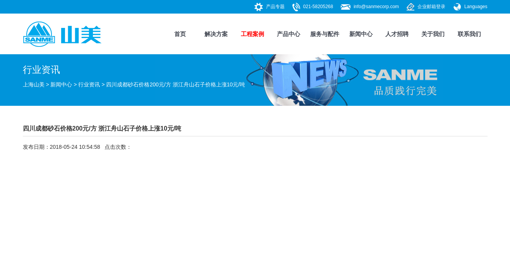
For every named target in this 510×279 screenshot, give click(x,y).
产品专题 (275, 6)
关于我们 (433, 34)
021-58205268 (318, 6)
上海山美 (34, 84)
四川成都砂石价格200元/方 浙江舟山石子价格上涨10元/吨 (175, 84)
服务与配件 (324, 34)
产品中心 (288, 34)
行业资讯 (89, 84)
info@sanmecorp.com (376, 6)
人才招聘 (397, 34)
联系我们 (469, 34)
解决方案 (216, 34)
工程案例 (252, 34)
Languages (475, 6)
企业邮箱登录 (431, 6)
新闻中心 (361, 34)
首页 (180, 34)
